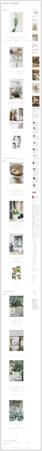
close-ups (36, 208)
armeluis (33, 204)
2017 (34, 241)
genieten (11, 158)
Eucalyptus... (5, 294)
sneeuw (36, 228)
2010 (34, 263)
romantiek (36, 226)
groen (14, 441)
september (35, 246)
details (38, 208)
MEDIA (35, 221)
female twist (37, 209)
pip (32, 225)
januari (35, 256)
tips (35, 229)
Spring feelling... (6, 10)
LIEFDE (38, 220)
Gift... (37, 135)
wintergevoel (36, 235)
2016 (34, 242)
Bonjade (11, 3)
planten (35, 225)
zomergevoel (34, 238)
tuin (38, 229)
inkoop (33, 214)
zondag (37, 238)
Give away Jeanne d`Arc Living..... (37, 169)
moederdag (38, 221)
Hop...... (37, 121)
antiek (38, 203)
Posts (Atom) (9, 444)
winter (33, 235)
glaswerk (33, 212)
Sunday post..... (37, 128)
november (35, 244)
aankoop (36, 203)
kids (35, 218)
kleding (38, 218)
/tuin (33, 203)
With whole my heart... (37, 162)
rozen (38, 226)
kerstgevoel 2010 (35, 217)
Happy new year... (37, 185)
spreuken (38, 228)
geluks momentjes (7, 158)
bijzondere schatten (35, 205)
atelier (38, 204)
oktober (35, 245)
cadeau (33, 208)
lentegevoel (16, 158)
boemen (38, 206)
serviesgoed (20, 158)
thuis (33, 229)
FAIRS (34, 209)
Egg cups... (37, 148)
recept (33, 226)
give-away (38, 211)
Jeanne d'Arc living (35, 215)
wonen (33, 236)
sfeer (33, 227)
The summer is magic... (37, 155)
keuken (14, 158)
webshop (33, 234)
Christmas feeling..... (37, 177)
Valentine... (5, 161)
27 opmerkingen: (14, 440)
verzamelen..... (34, 231)
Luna (32, 221)
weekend (38, 234)
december (35, 243)
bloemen (34, 206)
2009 (34, 264)
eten (32, 209)
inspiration (37, 214)
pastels (36, 224)
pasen (33, 224)
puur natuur (37, 225)
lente (38, 219)
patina (38, 224)
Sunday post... (37, 142)
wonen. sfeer (24, 158)
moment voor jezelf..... (35, 223)
